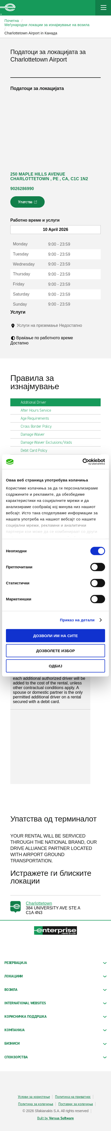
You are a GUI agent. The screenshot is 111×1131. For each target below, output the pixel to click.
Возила (55, 989)
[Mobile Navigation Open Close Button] (103, 8)
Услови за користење (34, 1097)
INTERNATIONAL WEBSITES (55, 1003)
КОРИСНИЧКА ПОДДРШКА (55, 1016)
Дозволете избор (55, 651)
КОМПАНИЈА (55, 1030)
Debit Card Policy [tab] (36, 450)
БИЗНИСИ (55, 1043)
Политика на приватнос (73, 1097)
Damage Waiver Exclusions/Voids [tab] (48, 442)
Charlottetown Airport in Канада (30, 33)
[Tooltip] (20, 330)
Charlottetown (39, 903)
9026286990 (22, 188)
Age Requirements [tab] (37, 418)
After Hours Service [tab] (38, 410)
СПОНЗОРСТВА (55, 1057)
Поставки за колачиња (75, 1104)
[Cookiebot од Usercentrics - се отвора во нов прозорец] (82, 461)
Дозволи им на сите (55, 635)
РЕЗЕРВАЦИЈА (55, 962)
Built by (55, 1118)
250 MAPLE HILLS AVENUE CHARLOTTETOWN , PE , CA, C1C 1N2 (49, 176)
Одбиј (55, 665)
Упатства (28, 203)
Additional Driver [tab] (35, 402)
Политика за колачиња (35, 1104)
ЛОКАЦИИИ (55, 976)
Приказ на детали (77, 620)
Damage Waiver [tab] (35, 434)
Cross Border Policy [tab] (38, 426)
